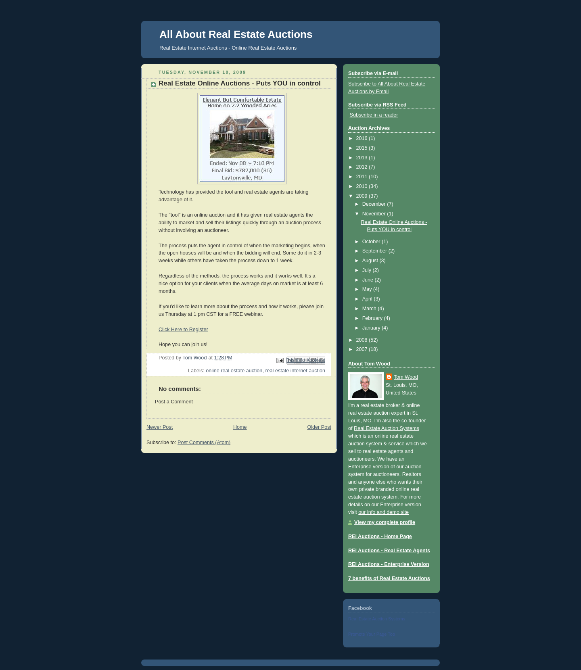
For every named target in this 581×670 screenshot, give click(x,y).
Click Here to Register (183, 329)
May (367, 289)
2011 (362, 177)
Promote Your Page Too (371, 634)
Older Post (319, 427)
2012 (362, 167)
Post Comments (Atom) (204, 442)
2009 (362, 196)
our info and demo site (383, 512)
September (375, 251)
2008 (362, 340)
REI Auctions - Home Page (380, 536)
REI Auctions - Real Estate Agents (389, 550)
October (372, 241)
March (370, 308)
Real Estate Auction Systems (386, 428)
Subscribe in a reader (374, 115)
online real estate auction (234, 371)
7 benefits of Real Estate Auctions (389, 578)
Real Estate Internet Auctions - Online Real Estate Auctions (228, 48)
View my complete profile (384, 522)
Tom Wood (406, 377)
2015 (362, 148)
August (371, 260)
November (374, 214)
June (368, 280)
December (374, 204)
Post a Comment (174, 402)
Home (240, 427)
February (373, 318)
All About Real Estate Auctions (235, 34)
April (368, 299)
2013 (362, 158)
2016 (362, 138)
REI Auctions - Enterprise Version (388, 564)
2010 (362, 186)
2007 (362, 349)
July (367, 270)
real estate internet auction (295, 371)
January (372, 328)
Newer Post (159, 427)
